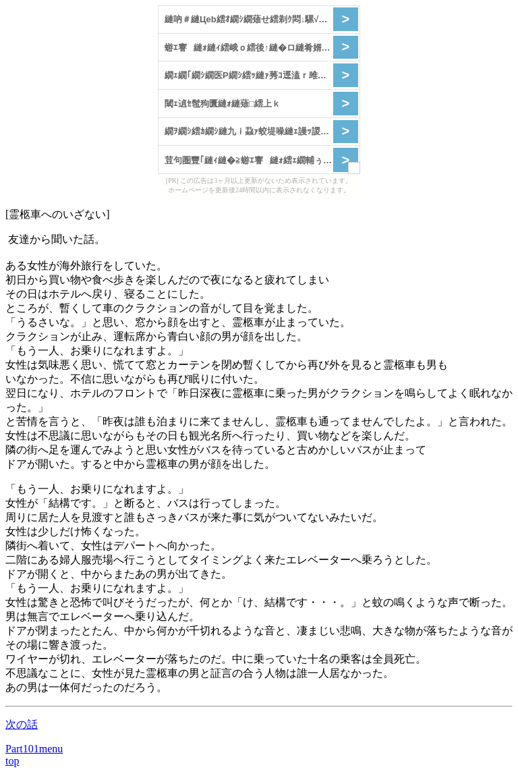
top (12, 761)
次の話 (21, 724)
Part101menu (34, 748)
